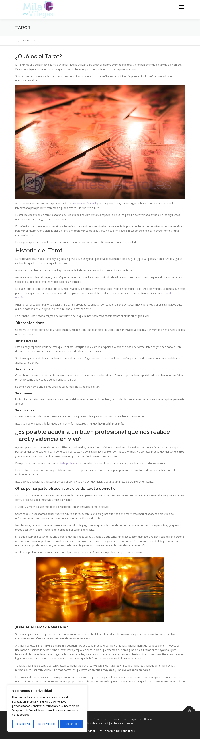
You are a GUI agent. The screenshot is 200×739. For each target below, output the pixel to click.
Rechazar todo (47, 724)
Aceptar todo (71, 724)
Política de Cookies (122, 723)
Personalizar (22, 724)
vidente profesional (84, 203)
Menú (181, 7)
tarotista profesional (68, 463)
